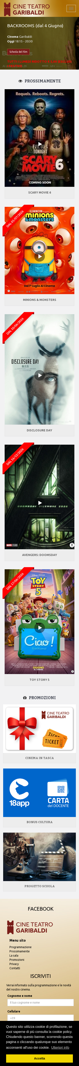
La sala (13, 955)
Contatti (14, 968)
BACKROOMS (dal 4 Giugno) (35, 25)
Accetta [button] (39, 1058)
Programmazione (20, 947)
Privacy (14, 964)
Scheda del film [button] (18, 51)
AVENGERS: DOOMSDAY (39, 555)
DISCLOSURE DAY (39, 430)
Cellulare (13, 1011)
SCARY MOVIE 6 (39, 192)
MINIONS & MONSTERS (39, 299)
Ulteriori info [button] (60, 1047)
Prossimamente (19, 951)
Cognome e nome (19, 995)
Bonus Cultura (40, 822)
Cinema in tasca (39, 758)
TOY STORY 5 (39, 679)
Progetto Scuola (39, 886)
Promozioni (16, 959)
